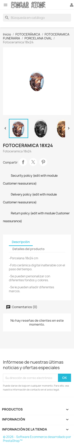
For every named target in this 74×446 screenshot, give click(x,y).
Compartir (23, 162)
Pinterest (43, 162)
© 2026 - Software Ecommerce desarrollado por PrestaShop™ (37, 439)
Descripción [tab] (21, 242)
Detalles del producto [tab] (28, 249)
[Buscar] (37, 18)
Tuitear (33, 162)
